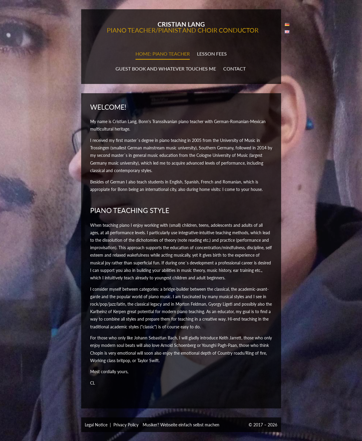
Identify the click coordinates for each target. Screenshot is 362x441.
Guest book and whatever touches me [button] (165, 68)
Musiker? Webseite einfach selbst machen (181, 424)
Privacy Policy (125, 424)
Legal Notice (96, 424)
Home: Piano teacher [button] (162, 53)
